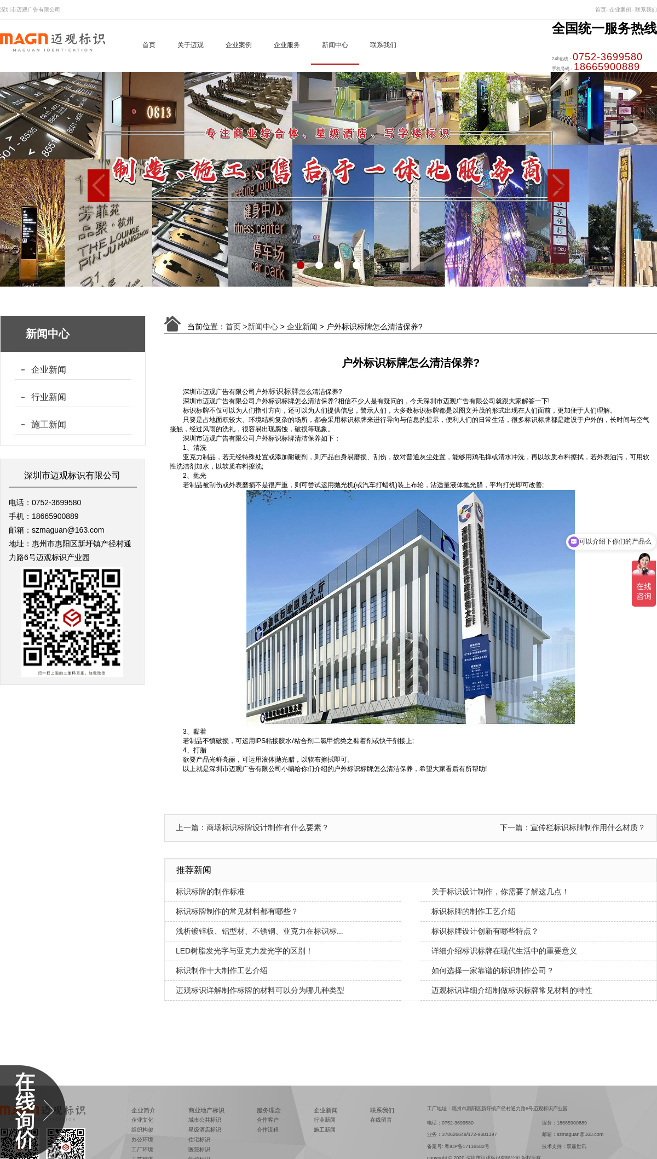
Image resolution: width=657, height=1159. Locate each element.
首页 (148, 45)
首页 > (236, 326)
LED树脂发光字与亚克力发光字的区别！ (244, 950)
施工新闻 (48, 424)
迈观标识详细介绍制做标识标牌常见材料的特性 (511, 990)
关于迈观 (190, 45)
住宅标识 (199, 1140)
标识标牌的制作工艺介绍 (473, 911)
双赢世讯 (576, 1146)
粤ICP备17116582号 (467, 1146)
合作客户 (268, 1120)
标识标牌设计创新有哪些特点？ (485, 931)
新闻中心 (335, 45)
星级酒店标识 (204, 1130)
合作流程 (268, 1130)
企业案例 (239, 45)
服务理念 (269, 1110)
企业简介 (143, 1110)
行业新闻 (48, 397)
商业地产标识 (206, 1110)
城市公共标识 (204, 1120)
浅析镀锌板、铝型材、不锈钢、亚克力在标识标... (259, 931)
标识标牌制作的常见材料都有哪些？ (237, 911)
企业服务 (287, 45)
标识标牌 (283, 391)
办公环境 (142, 1140)
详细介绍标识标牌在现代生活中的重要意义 (504, 950)
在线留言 (381, 1120)
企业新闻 (48, 369)
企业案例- (621, 10)
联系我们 (646, 10)
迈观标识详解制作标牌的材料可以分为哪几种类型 (260, 990)
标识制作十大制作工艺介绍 (222, 970)
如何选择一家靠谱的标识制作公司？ (492, 970)
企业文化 (142, 1120)
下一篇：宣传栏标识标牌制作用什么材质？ (573, 827)
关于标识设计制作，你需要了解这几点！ (500, 891)
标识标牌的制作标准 (210, 891)
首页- (601, 10)
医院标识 (199, 1149)
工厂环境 (142, 1149)
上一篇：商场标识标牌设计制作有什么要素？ (252, 827)
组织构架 (142, 1130)
